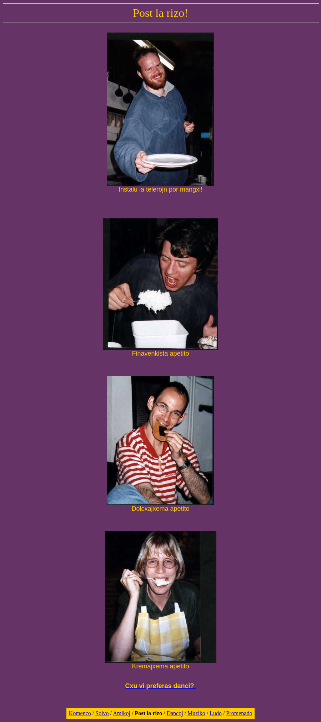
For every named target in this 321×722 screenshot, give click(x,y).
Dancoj (174, 713)
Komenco (80, 713)
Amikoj (121, 713)
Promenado (239, 713)
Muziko (196, 713)
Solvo (102, 713)
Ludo (216, 713)
